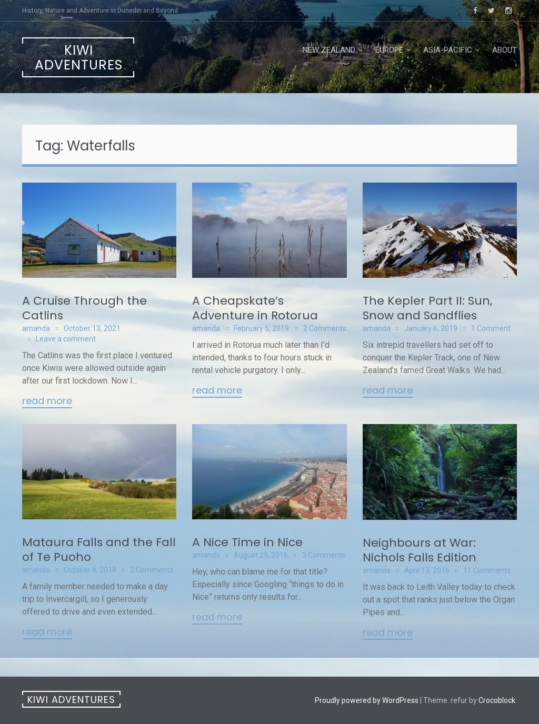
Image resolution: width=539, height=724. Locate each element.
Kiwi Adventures (79, 57)
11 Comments (487, 570)
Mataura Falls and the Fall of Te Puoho (99, 549)
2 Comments (324, 328)
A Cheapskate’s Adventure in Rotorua (255, 308)
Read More (47, 401)
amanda (36, 328)
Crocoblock (496, 700)
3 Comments (323, 555)
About (504, 50)
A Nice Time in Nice (247, 542)
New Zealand (329, 50)
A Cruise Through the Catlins (84, 308)
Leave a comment (66, 339)
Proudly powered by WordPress (366, 700)
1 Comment (491, 328)
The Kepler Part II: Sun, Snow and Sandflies (427, 308)
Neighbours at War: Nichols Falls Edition (419, 550)
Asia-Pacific (447, 50)
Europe (389, 50)
